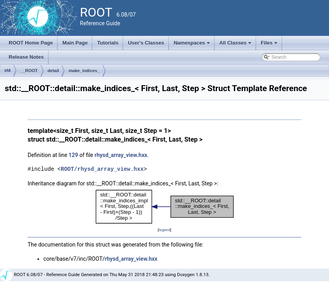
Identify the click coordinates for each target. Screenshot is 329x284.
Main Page (75, 43)
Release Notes (26, 57)
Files (270, 45)
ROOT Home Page (31, 43)
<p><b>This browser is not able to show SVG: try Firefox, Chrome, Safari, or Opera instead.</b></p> (165, 207)
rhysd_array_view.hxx (121, 155)
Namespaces (192, 45)
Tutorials (107, 43)
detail (53, 70)
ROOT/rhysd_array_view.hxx (102, 169)
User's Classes (146, 43)
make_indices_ (84, 70)
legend (164, 230)
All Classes (236, 45)
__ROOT (29, 70)
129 (73, 155)
